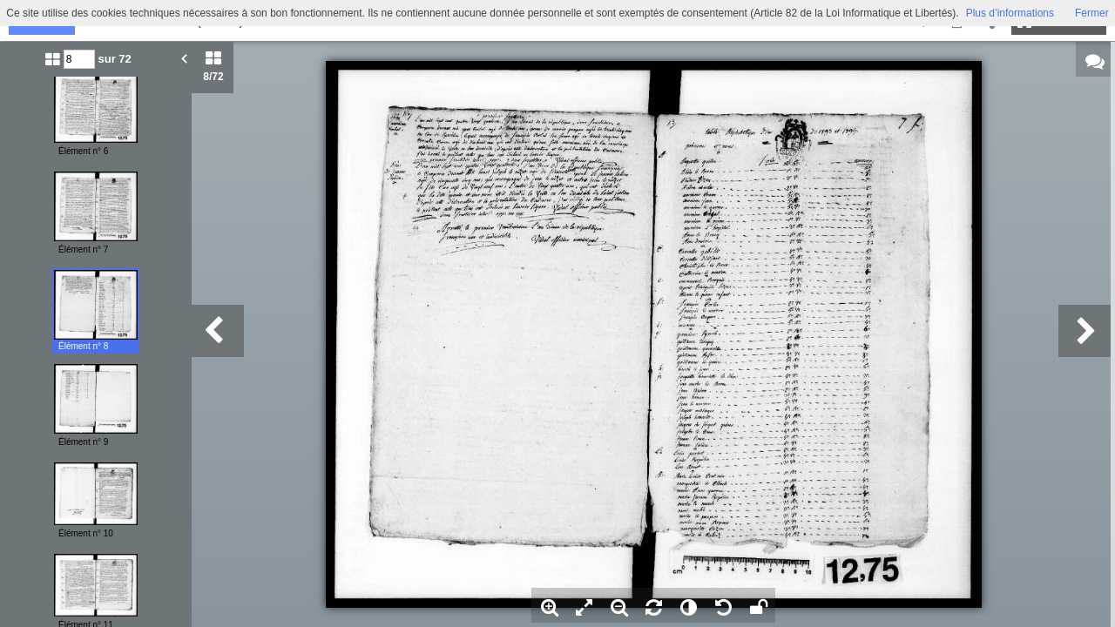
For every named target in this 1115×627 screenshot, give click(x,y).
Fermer (1092, 13)
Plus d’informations (1010, 13)
